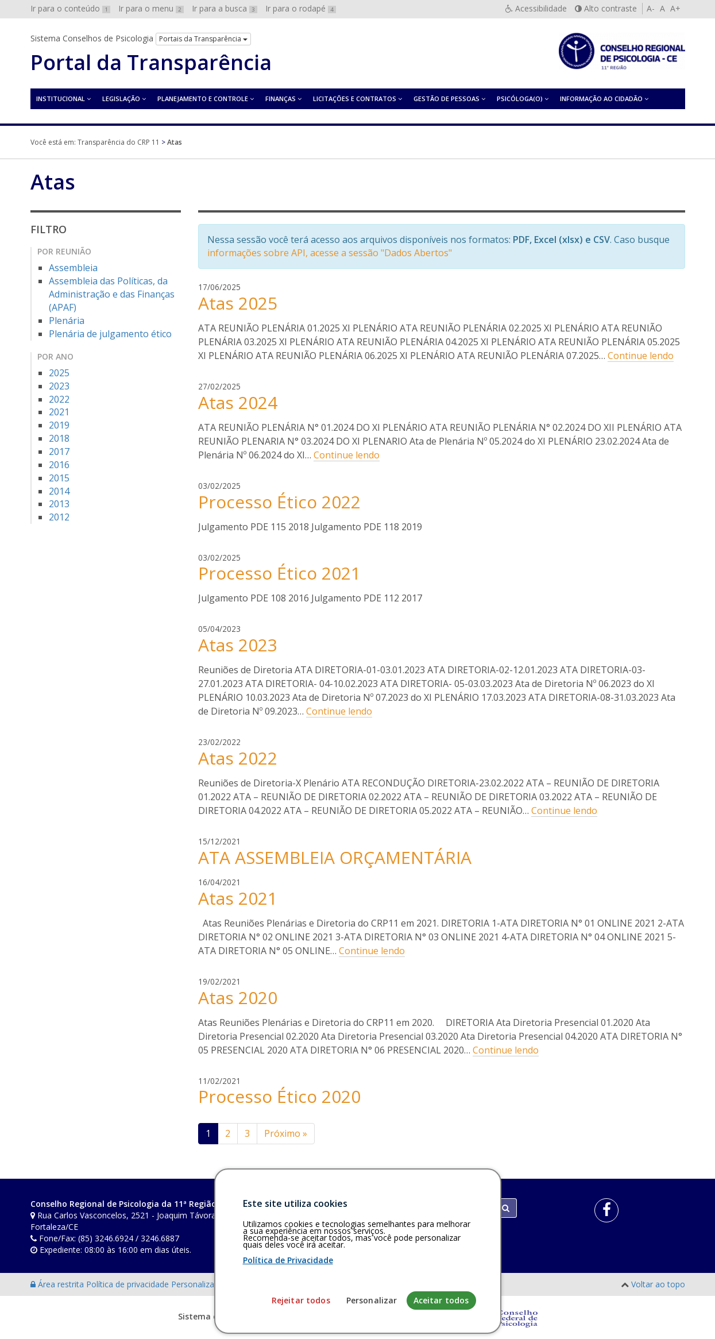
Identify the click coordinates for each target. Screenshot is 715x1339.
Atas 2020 (237, 997)
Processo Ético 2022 (279, 502)
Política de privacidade (128, 1284)
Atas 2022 (237, 758)
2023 (59, 386)
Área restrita (58, 1284)
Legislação (121, 98)
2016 (59, 464)
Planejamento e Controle (202, 98)
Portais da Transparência (203, 39)
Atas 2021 (237, 898)
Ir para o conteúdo (70, 8)
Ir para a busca (224, 8)
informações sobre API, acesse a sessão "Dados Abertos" (329, 252)
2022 (59, 399)
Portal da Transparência (151, 62)
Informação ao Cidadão (601, 98)
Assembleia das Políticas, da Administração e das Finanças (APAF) (112, 294)
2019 (59, 425)
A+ (675, 8)
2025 (59, 372)
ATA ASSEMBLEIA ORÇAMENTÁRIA (334, 857)
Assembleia (73, 267)
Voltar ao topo (658, 1284)
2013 (59, 503)
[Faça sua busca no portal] (402, 1208)
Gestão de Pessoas (446, 98)
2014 (59, 491)
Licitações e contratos (354, 98)
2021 (59, 412)
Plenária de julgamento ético (110, 333)
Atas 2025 (237, 303)
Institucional (60, 98)
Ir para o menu (151, 8)
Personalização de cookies (220, 1284)
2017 (59, 451)
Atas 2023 (237, 645)
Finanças (280, 98)
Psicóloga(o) (520, 98)
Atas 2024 (237, 402)
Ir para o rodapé (300, 8)
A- (651, 8)
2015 (59, 478)
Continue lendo (641, 355)
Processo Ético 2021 (279, 573)
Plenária (66, 320)
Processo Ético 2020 (279, 1096)
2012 (59, 517)
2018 (59, 438)
